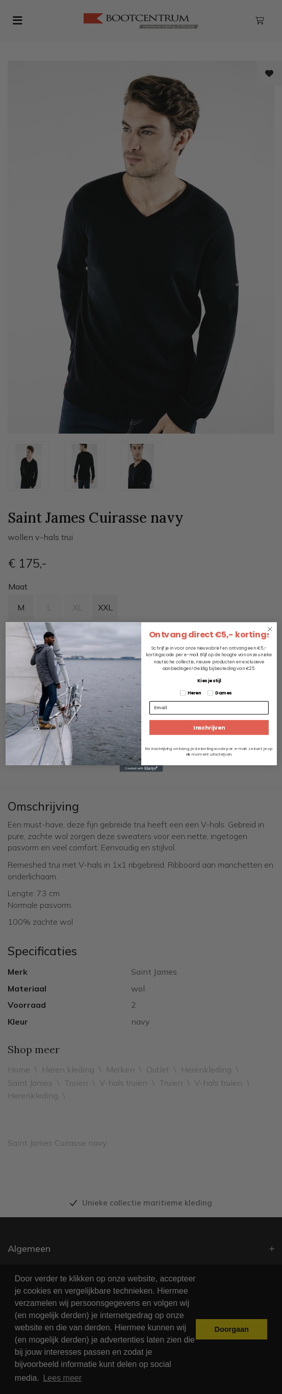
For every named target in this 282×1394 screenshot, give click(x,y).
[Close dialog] (270, 629)
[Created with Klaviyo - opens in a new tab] (141, 768)
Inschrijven (208, 727)
